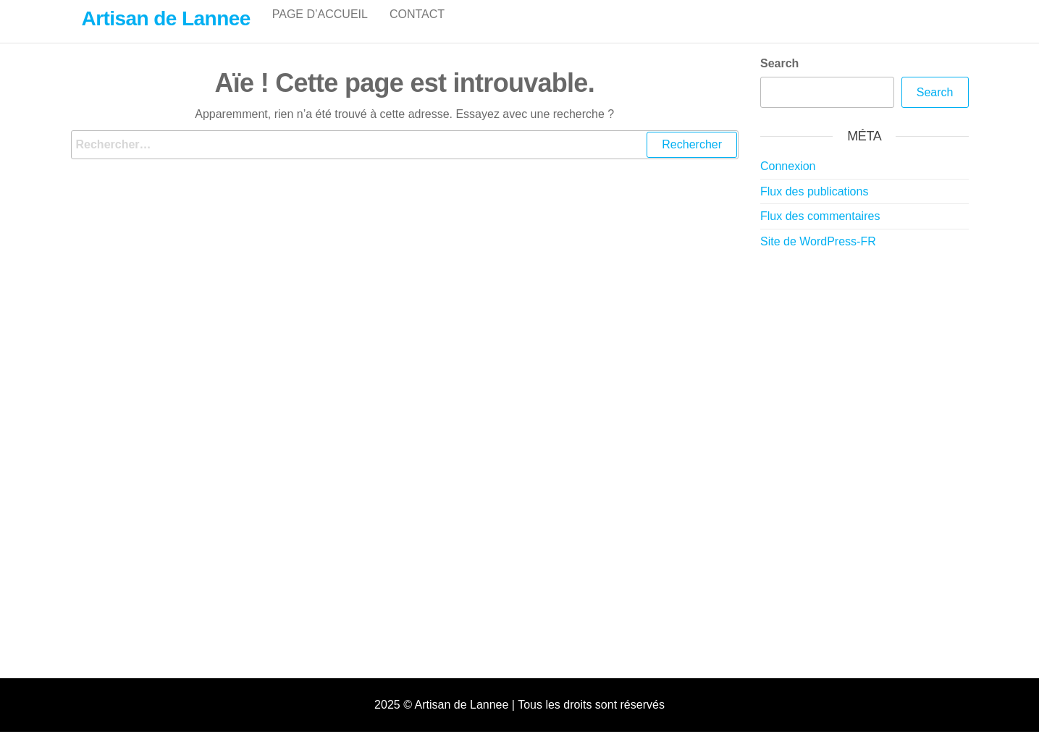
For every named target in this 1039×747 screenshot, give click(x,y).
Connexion (788, 181)
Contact (417, 28)
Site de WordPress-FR (818, 256)
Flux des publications (814, 207)
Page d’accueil (320, 28)
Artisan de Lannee (166, 18)
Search (779, 78)
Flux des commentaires (820, 231)
